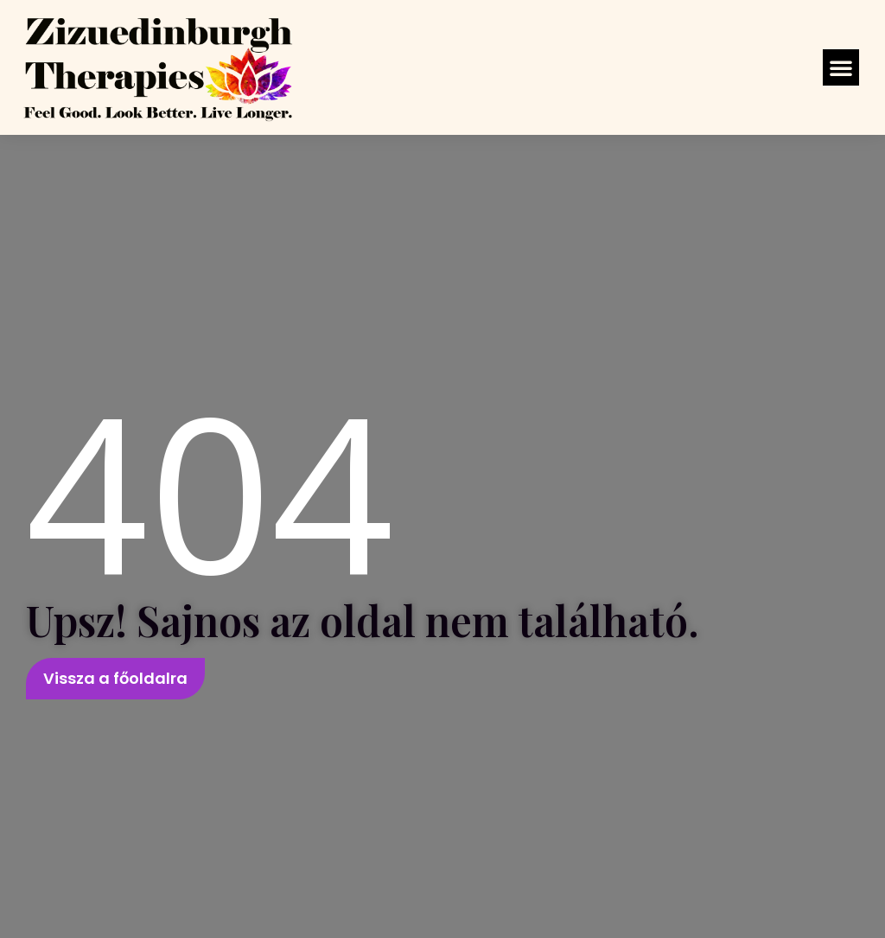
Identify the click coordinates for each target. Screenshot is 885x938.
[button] (841, 67)
